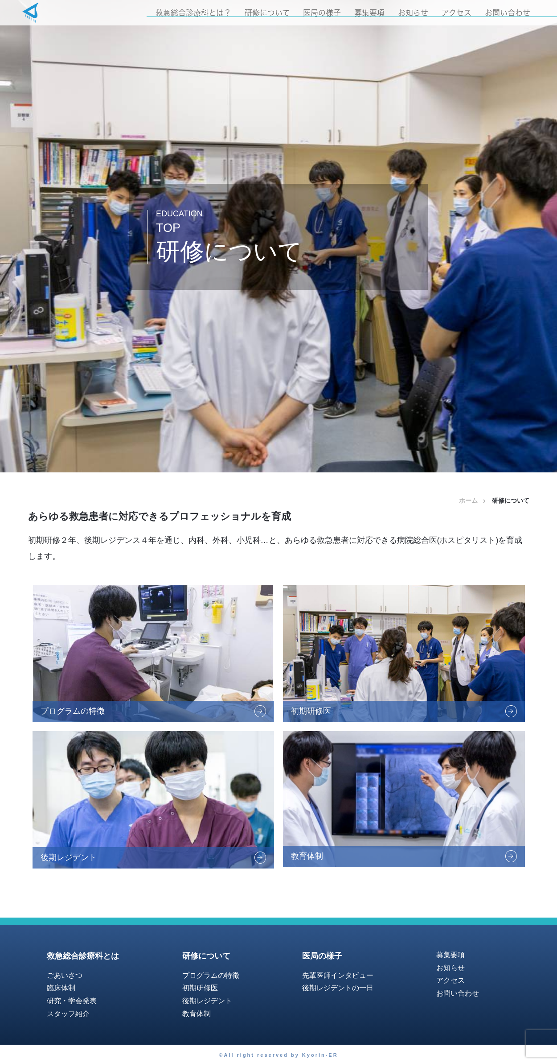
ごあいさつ (64, 975)
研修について (267, 13)
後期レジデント (207, 1001)
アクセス (456, 13)
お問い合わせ (507, 13)
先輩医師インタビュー (337, 975)
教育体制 (196, 1014)
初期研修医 (200, 988)
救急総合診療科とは (83, 955)
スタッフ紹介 (68, 1014)
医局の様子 (322, 13)
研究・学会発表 (72, 1001)
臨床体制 (61, 988)
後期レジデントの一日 (337, 988)
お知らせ (413, 13)
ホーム (468, 500)
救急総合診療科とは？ (193, 13)
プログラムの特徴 (210, 975)
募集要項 (369, 13)
